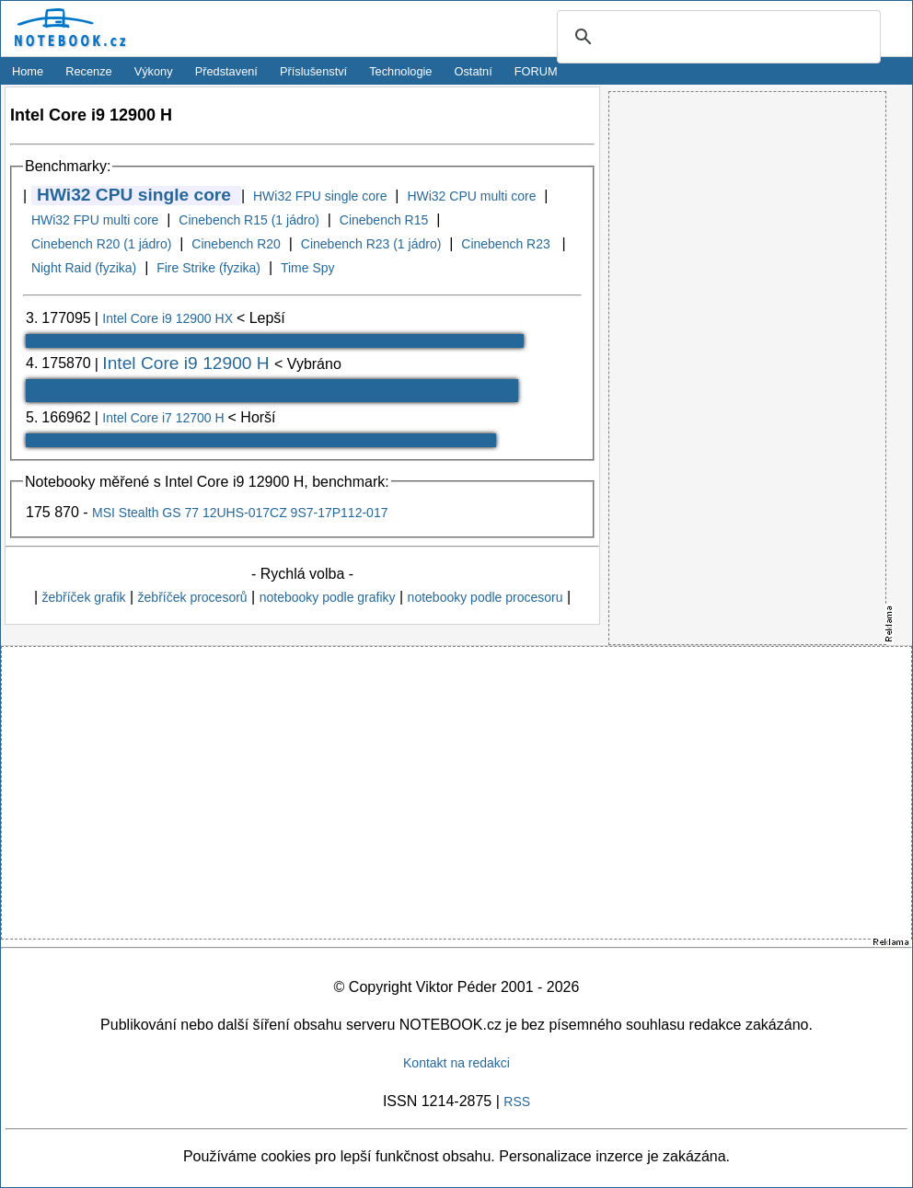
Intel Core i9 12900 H (188, 363)
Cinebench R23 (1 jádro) (371, 243)
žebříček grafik (83, 597)
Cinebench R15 (384, 220)
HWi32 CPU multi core (471, 196)
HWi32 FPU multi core (94, 220)
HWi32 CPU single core (134, 194)
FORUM (536, 71)
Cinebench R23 (507, 243)
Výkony (153, 71)
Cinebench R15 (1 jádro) (249, 220)
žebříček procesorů (193, 597)
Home (27, 71)
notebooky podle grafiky (328, 597)
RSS (516, 1101)
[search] (716, 38)
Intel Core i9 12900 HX (169, 318)
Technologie (400, 71)
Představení (226, 71)
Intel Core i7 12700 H (164, 417)
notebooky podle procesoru (485, 597)
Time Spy (308, 267)
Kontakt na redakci (456, 1062)
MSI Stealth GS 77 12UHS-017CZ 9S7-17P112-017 (239, 512)
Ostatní (473, 71)
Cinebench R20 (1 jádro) (101, 243)
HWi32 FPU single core (320, 196)
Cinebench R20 (236, 243)
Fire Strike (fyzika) (208, 267)
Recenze (88, 71)
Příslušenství (313, 71)
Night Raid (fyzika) (83, 267)
